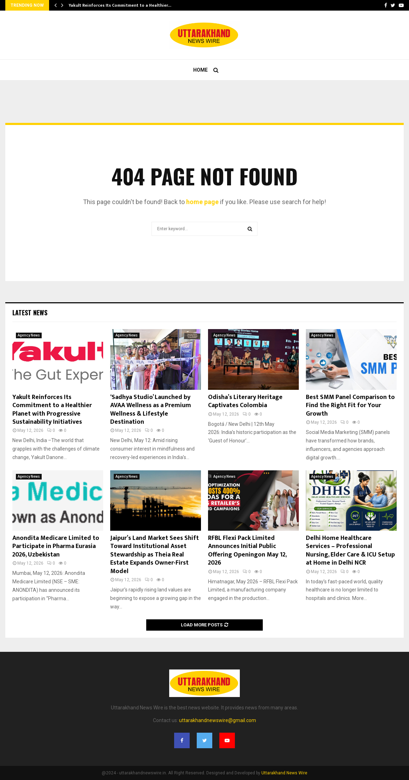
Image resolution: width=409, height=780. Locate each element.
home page (202, 202)
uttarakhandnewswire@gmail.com (217, 720)
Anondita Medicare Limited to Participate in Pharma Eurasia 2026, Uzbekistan (55, 546)
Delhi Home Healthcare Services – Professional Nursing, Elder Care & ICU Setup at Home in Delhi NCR (350, 550)
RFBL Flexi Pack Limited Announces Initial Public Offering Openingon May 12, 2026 (247, 550)
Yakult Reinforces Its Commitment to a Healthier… (120, 5)
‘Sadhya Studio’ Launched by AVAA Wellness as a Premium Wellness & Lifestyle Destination (150, 409)
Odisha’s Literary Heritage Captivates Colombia (245, 401)
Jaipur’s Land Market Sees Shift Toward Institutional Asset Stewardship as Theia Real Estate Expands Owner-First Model (154, 555)
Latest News (29, 312)
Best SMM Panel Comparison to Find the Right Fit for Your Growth (350, 405)
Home (200, 70)
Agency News (29, 335)
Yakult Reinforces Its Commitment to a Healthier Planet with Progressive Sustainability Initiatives (52, 409)
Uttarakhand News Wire (284, 772)
